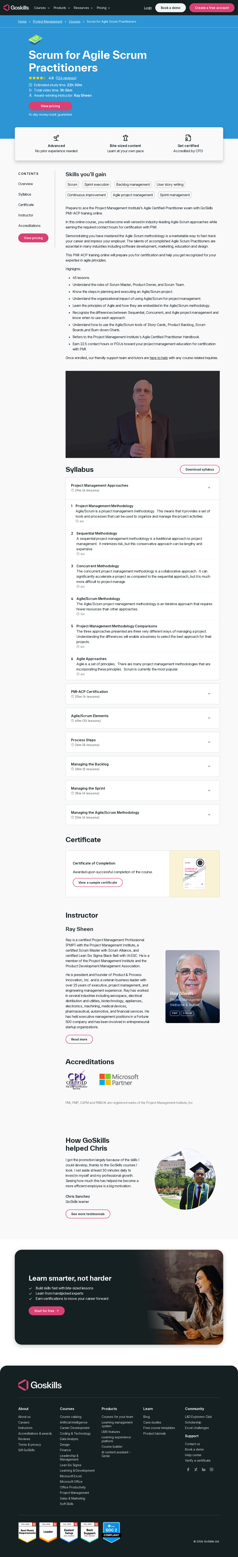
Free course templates (159, 1428)
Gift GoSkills (26, 1450)
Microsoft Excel (71, 1476)
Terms (22, 1444)
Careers (24, 1422)
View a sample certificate (97, 882)
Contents (28, 174)
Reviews (24, 1439)
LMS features (111, 1432)
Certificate (26, 205)
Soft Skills (66, 1504)
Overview (25, 184)
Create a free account (212, 8)
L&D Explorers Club (198, 1417)
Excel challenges (197, 1428)
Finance (65, 1450)
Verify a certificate (198, 1460)
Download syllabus (200, 469)
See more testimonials (88, 1214)
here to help (159, 358)
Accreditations (29, 225)
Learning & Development (77, 1470)
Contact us (192, 1444)
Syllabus (24, 194)
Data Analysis (69, 1439)
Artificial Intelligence (74, 1422)
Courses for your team (117, 1417)
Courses (75, 21)
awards (47, 1433)
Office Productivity (73, 1487)
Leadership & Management (69, 1457)
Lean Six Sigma (70, 1465)
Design (65, 1444)
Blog (146, 1417)
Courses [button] (42, 8)
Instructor (25, 215)
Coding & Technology (75, 1433)
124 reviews (66, 78)
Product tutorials (154, 1433)
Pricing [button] (104, 8)
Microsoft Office (71, 1481)
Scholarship (193, 1422)
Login (148, 8)
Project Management (47, 21)
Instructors (25, 1428)
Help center (193, 1455)
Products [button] (62, 8)
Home (22, 21)
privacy (36, 1444)
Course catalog (70, 1417)
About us (24, 1417)
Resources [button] (83, 8)
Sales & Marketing (72, 1498)
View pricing (50, 106)
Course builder (112, 1446)
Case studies (152, 1422)
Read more (79, 1039)
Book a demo (170, 8)
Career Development (74, 1428)
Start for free (46, 1311)
